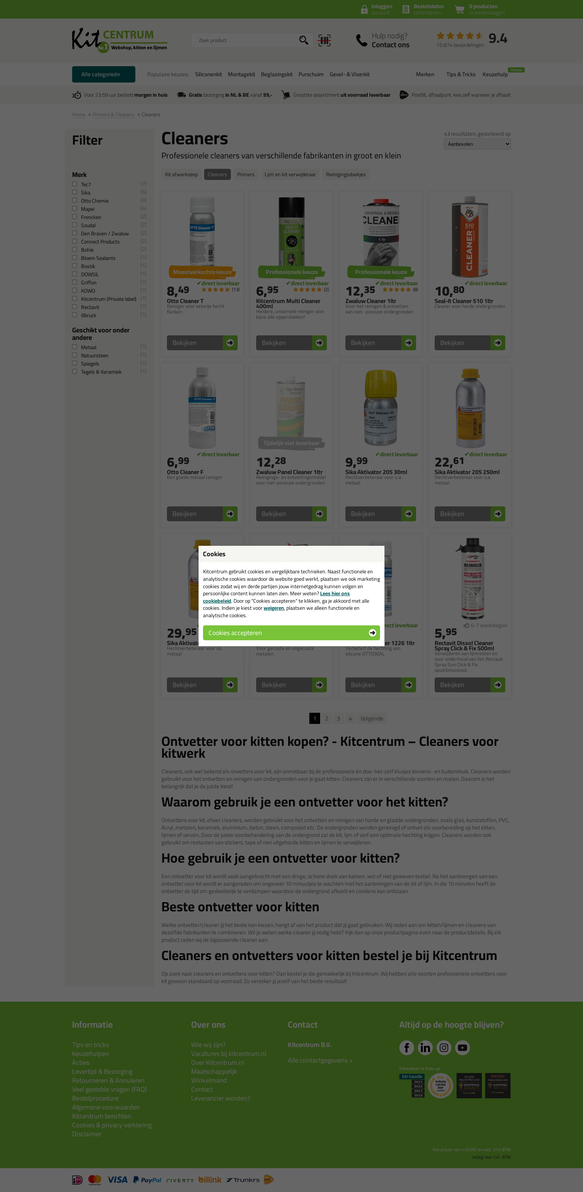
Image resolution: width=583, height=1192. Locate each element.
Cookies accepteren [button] (235, 632)
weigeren (274, 608)
